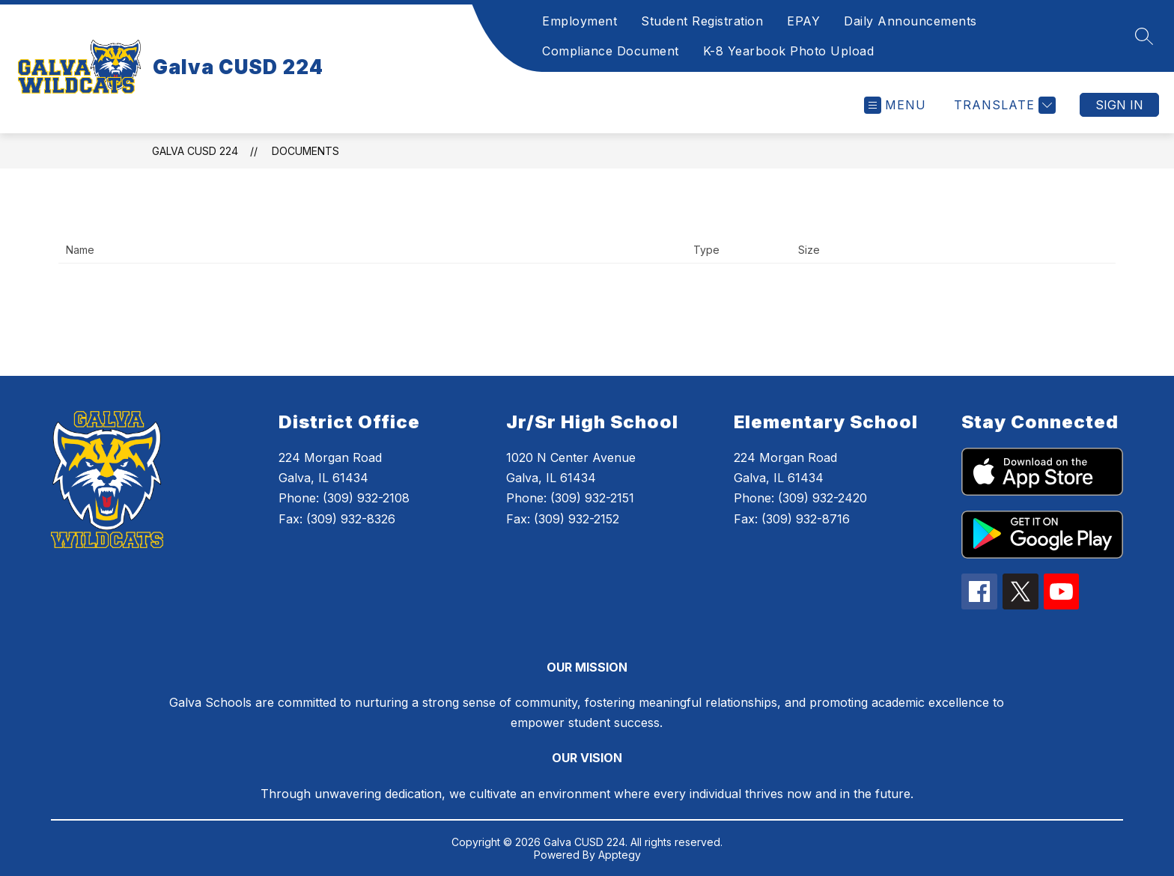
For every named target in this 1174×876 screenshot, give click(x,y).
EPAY (803, 20)
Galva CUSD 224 (195, 151)
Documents (305, 151)
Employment (579, 20)
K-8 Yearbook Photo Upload (789, 50)
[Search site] (1144, 36)
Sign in (1119, 104)
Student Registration (702, 20)
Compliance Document (610, 50)
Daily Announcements (910, 20)
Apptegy (619, 854)
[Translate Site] (1003, 105)
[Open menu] (895, 105)
